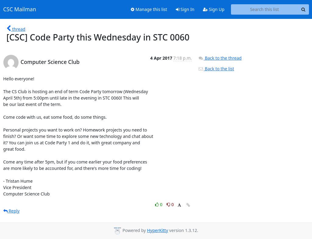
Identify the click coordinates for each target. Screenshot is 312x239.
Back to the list (216, 69)
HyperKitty (157, 230)
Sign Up (214, 9)
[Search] (303, 9)
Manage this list (149, 9)
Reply (11, 211)
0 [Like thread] (159, 204)
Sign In (185, 9)
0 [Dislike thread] (170, 204)
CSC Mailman (19, 9)
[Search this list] (264, 9)
